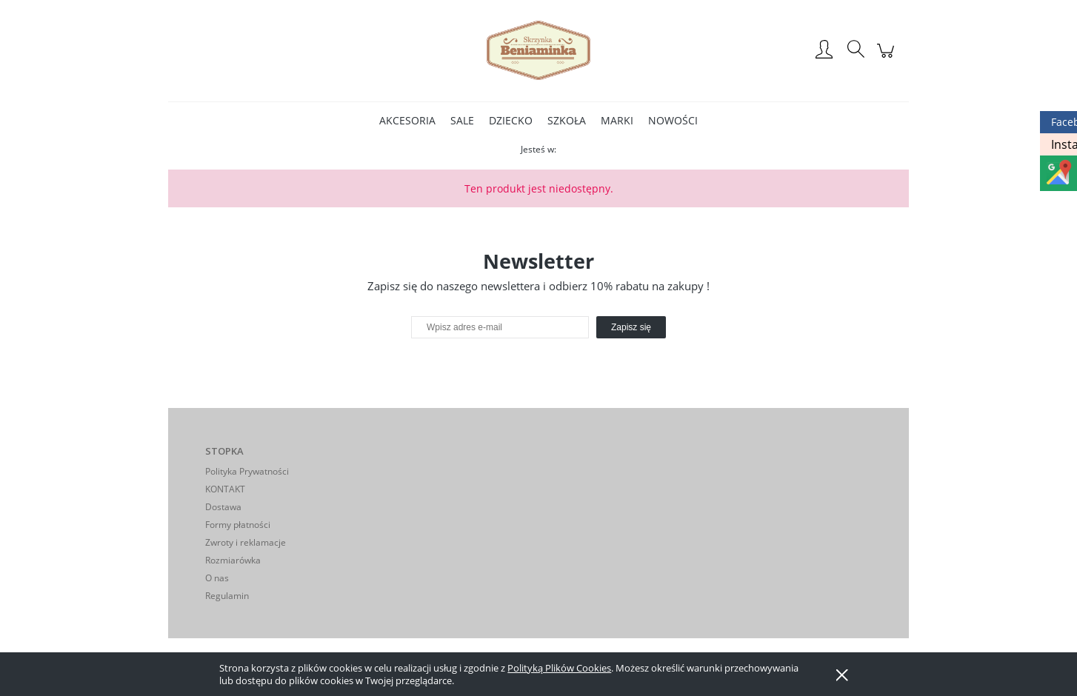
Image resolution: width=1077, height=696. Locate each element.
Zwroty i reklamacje (245, 542)
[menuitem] (407, 120)
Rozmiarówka (233, 560)
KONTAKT (225, 489)
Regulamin (227, 595)
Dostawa (223, 507)
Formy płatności (237, 524)
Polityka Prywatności (247, 471)
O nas (217, 578)
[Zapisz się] (631, 327)
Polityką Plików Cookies (559, 668)
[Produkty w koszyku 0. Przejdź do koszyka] (887, 58)
